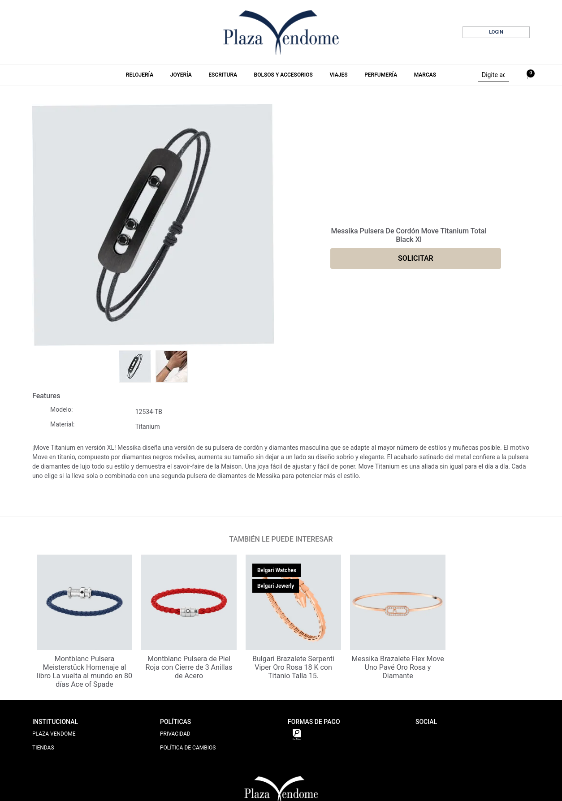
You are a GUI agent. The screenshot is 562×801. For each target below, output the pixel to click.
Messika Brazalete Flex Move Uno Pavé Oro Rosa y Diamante (397, 667)
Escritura (222, 75)
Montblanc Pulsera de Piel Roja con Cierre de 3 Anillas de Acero (188, 667)
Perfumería (380, 75)
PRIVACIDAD (175, 734)
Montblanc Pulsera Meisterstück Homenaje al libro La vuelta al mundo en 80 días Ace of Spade (84, 672)
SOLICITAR (415, 258)
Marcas (425, 75)
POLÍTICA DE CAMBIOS (188, 748)
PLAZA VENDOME (54, 734)
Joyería (181, 75)
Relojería (139, 75)
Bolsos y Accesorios (283, 75)
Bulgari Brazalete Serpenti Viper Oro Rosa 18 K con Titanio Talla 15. (293, 667)
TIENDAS (43, 748)
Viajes (338, 75)
